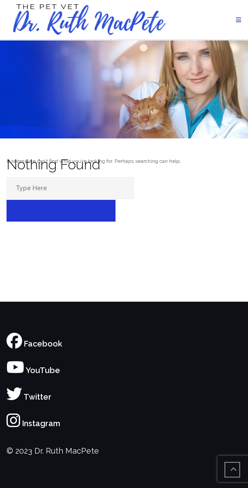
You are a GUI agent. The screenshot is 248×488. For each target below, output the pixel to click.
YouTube (33, 370)
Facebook (34, 343)
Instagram (33, 423)
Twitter (29, 396)
